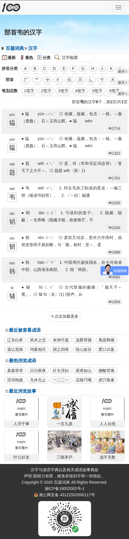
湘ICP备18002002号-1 (64, 488)
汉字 (32, 48)
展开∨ (123, 72)
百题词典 (15, 48)
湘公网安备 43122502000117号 (67, 495)
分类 (47, 57)
